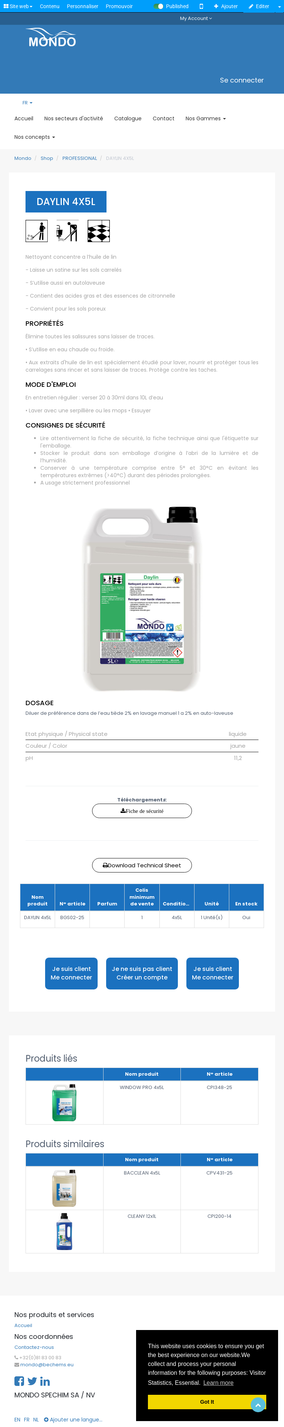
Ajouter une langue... (73, 1419)
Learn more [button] (218, 1383)
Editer (259, 6)
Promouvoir (119, 6)
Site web (18, 6)
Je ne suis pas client (142, 973)
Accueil (23, 1325)
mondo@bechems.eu (47, 1364)
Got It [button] (207, 1402)
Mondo (22, 158)
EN (17, 1419)
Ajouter (226, 6)
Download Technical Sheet (142, 865)
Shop (47, 158)
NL (36, 1419)
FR (28, 103)
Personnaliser (82, 6)
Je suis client (71, 973)
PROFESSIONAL (79, 158)
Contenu (50, 6)
